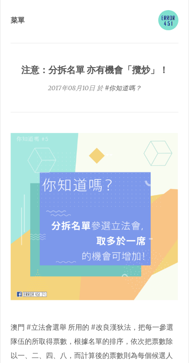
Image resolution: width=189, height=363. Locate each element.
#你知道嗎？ (123, 88)
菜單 (18, 20)
